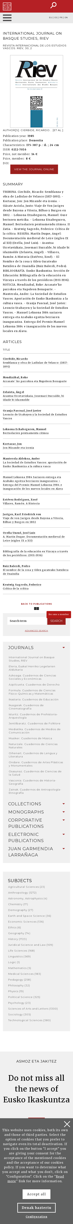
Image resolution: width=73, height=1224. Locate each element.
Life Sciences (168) (21, 950)
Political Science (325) (24, 997)
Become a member (59, 614)
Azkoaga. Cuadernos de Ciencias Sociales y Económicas (32, 677)
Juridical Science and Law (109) (30, 944)
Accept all (36, 1194)
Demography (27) (20, 910)
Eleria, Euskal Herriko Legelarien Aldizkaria (32, 668)
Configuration (36, 1216)
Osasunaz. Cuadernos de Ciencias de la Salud (35, 773)
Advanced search (36, 630)
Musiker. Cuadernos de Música (30, 738)
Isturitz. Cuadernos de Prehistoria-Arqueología (33, 716)
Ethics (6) (14, 927)
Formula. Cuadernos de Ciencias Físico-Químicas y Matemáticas (32, 692)
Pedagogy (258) (19, 979)
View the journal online (34, 169)
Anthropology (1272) (22, 892)
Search (56, 621)
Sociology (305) (19, 1014)
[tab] (36, 648)
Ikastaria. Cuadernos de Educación (34, 699)
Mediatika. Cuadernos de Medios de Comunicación (35, 731)
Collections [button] (36, 804)
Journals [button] (36, 647)
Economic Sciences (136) (26, 921)
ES (56, 18)
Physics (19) (16, 991)
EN (66, 18)
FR (61, 18)
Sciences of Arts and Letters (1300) (33, 1008)
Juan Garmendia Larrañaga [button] (36, 852)
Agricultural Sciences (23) (26, 886)
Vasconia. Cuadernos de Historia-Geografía (32, 782)
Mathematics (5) (19, 968)
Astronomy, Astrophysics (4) (27, 898)
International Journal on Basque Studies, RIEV (32, 659)
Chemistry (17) (18, 904)
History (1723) (17, 939)
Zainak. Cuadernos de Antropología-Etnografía (35, 791)
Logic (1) (14, 962)
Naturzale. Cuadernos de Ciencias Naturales (33, 746)
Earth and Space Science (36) (29, 915)
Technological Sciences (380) (29, 1020)
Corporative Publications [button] (36, 823)
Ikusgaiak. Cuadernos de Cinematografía (26, 707)
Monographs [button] (36, 812)
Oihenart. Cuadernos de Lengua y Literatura (33, 755)
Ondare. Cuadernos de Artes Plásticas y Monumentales (36, 764)
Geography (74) (19, 933)
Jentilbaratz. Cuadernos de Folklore (35, 723)
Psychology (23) (19, 1002)
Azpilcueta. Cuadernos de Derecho (34, 684)
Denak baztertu (36, 1208)
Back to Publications (36, 604)
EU (50, 18)
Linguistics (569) (19, 956)
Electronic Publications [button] (36, 837)
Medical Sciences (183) (24, 973)
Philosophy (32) (19, 985)
